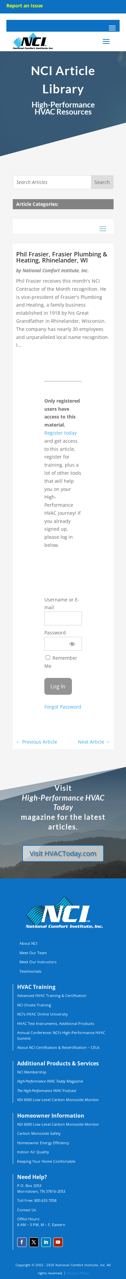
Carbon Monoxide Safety (39, 1133)
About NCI (28, 943)
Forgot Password (62, 707)
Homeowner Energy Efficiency (43, 1142)
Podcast (46, 1090)
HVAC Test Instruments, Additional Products (55, 1023)
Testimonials (30, 971)
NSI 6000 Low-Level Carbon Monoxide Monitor (58, 1099)
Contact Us (26, 1209)
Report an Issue (24, 5)
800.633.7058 (45, 1200)
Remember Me (60, 662)
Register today (60, 433)
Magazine (50, 1081)
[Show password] (72, 644)
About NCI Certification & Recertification (52, 1047)
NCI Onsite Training (34, 1004)
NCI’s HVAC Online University (42, 1014)
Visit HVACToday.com (63, 853)
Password (55, 632)
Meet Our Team (33, 952)
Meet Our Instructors (37, 961)
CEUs (95, 1047)
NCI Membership (31, 1071)
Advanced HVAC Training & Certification (51, 995)
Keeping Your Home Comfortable (46, 1161)
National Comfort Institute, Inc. (56, 270)
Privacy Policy (78, 1273)
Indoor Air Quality (33, 1151)
